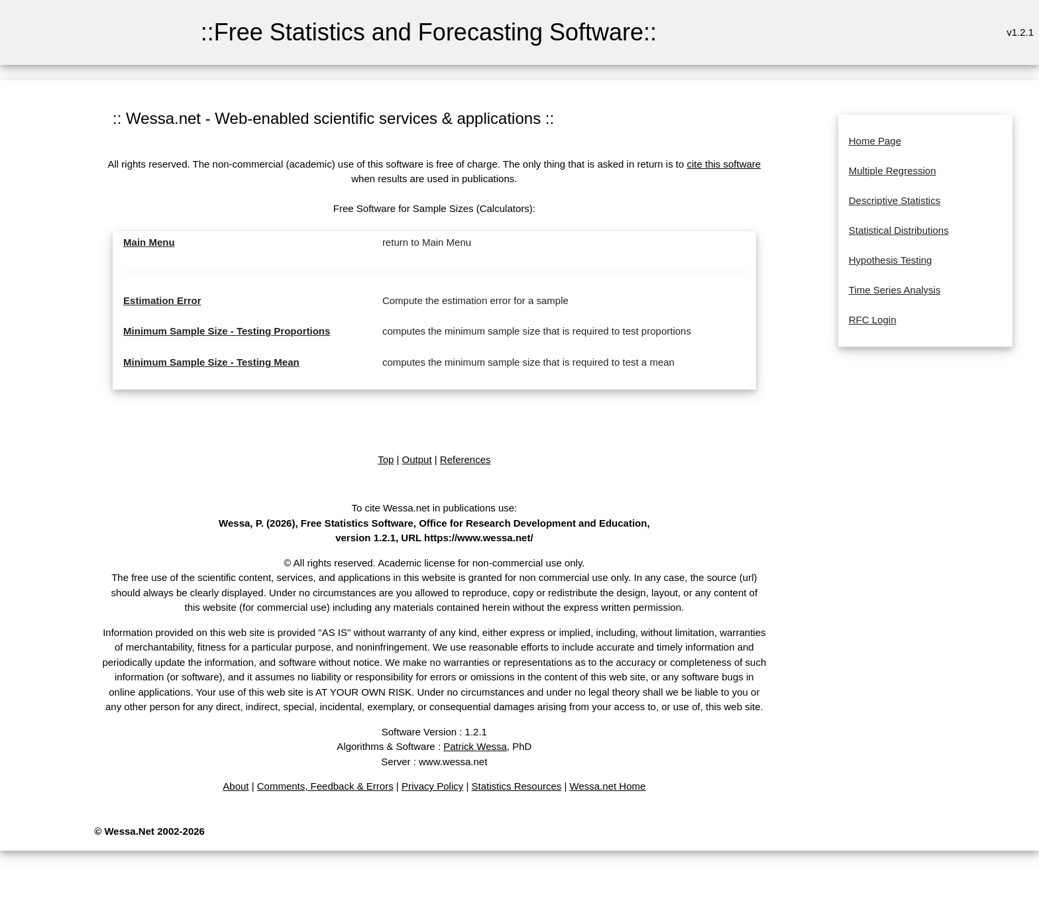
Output (417, 459)
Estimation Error (162, 300)
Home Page (875, 140)
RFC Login (873, 319)
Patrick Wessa (475, 746)
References (465, 459)
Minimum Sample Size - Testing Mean (211, 362)
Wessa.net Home (608, 786)
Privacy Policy (432, 786)
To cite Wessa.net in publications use (432, 507)
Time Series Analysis (895, 289)
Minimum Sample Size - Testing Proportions (226, 331)
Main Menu (149, 242)
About (235, 786)
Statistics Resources (516, 786)
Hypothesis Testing (890, 260)
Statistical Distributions (899, 230)
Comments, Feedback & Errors (325, 786)
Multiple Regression (892, 170)
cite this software (723, 164)
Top (386, 459)
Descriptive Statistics (894, 200)
